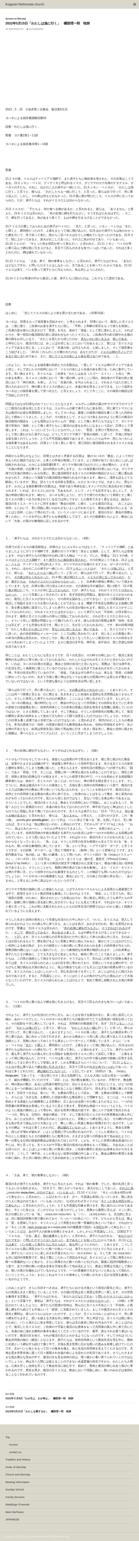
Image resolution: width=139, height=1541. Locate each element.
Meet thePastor (14, 1512)
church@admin (36, 29)
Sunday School (14, 1489)
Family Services (15, 1497)
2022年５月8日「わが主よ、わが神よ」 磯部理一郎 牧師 (69, 1396)
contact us (15, 1452)
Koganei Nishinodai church (24, 4)
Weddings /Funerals (17, 1504)
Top (7, 1437)
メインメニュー (134, 4)
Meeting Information (17, 1482)
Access (13, 1444)
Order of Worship (15, 1467)
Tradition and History (17, 1459)
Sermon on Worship (15, 19)
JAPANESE (12, 1519)
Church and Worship (17, 1474)
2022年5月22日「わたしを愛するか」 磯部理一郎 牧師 (69, 1409)
